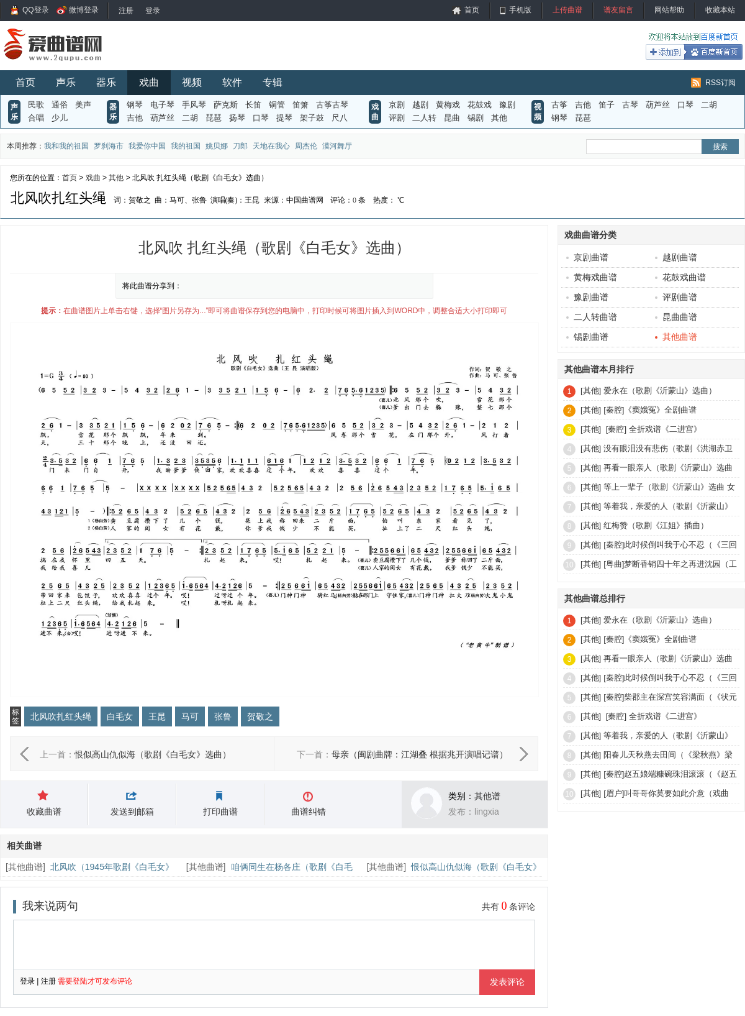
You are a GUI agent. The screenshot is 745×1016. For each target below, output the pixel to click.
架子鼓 (312, 117)
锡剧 (475, 117)
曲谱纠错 (308, 812)
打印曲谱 (220, 812)
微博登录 (84, 10)
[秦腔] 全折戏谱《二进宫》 (652, 429)
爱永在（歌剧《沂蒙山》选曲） (659, 390)
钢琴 (135, 104)
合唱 (36, 117)
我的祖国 (186, 146)
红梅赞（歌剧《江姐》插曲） (655, 525)
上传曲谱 (567, 10)
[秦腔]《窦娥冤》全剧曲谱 (650, 409)
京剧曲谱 (587, 257)
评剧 (397, 117)
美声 (83, 104)
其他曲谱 (25, 867)
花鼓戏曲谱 (680, 277)
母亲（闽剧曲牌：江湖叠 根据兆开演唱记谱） (420, 754)
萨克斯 (226, 104)
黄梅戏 (448, 104)
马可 (190, 716)
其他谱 (487, 796)
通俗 (60, 104)
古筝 (559, 104)
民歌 (36, 104)
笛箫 (300, 104)
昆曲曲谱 (676, 317)
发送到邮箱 (132, 812)
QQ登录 (35, 10)
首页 (471, 10)
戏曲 (149, 82)
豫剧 (507, 104)
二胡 (190, 117)
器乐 (106, 82)
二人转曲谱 (591, 317)
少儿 (60, 117)
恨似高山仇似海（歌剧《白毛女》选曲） (152, 754)
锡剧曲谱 (587, 337)
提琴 (284, 117)
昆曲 (452, 117)
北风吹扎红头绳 (60, 716)
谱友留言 (618, 10)
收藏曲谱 (44, 812)
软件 (232, 82)
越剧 (420, 104)
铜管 (277, 104)
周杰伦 (306, 146)
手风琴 (194, 104)
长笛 (253, 104)
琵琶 (213, 117)
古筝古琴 (332, 104)
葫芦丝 (162, 117)
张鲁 (223, 716)
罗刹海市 (109, 146)
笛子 (606, 104)
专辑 (272, 82)
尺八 (340, 117)
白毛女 (120, 716)
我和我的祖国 (66, 146)
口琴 (261, 117)
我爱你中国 (147, 146)
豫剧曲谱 (587, 297)
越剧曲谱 (676, 257)
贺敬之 (260, 716)
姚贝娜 (216, 146)
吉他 (135, 117)
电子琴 (162, 104)
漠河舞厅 (337, 146)
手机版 (520, 10)
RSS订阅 (720, 82)
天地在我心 (271, 146)
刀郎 (240, 146)
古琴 (630, 104)
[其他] (590, 390)
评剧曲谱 (676, 297)
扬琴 (237, 117)
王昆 (157, 716)
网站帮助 (669, 10)
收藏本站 (720, 10)
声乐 (66, 82)
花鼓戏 (479, 104)
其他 (499, 117)
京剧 (397, 104)
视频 (192, 82)
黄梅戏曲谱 (591, 277)
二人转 (424, 117)
